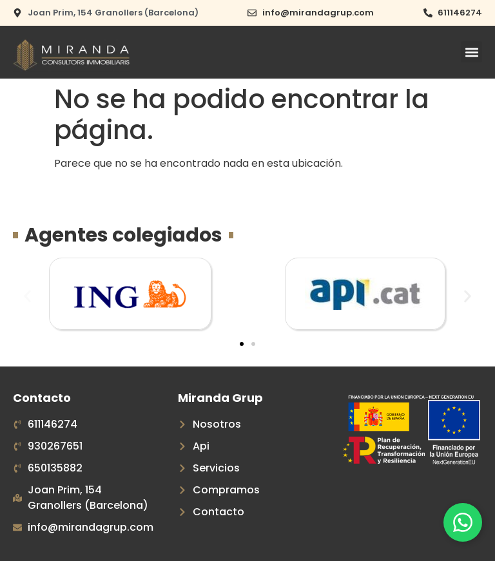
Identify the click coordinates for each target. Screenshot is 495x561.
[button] (471, 51)
